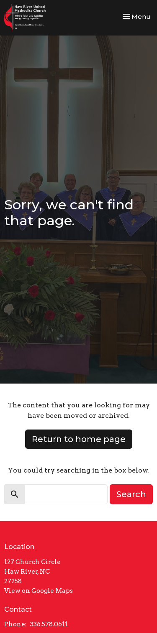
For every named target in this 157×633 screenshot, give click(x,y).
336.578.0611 (49, 624)
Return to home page (79, 439)
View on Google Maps (38, 591)
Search (131, 494)
